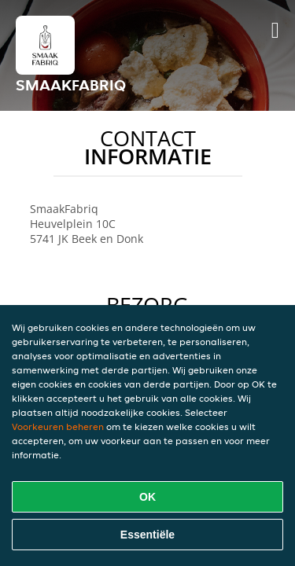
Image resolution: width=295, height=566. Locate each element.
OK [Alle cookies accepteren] (147, 497)
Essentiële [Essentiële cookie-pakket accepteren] (147, 534)
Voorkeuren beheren (58, 426)
